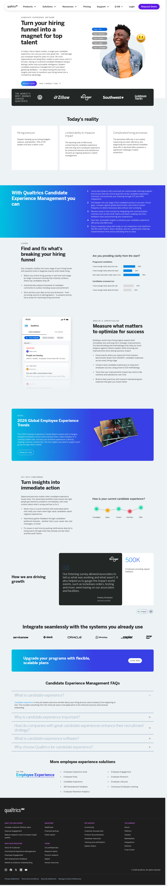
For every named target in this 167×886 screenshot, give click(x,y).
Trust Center (129, 850)
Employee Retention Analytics (77, 791)
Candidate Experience (73, 781)
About (126, 827)
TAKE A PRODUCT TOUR (48, 83)
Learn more (135, 660)
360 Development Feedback (76, 787)
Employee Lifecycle (119, 781)
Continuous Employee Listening (124, 787)
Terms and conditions (30, 879)
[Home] (12, 6)
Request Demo (149, 6)
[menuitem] (29, 6)
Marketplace (129, 838)
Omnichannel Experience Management (20, 851)
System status (90, 846)
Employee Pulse (70, 777)
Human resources (52, 863)
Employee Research (119, 777)
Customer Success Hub (93, 831)
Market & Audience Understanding (18, 863)
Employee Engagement (121, 772)
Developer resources (92, 838)
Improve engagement (13, 831)
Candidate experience (23, 702)
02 (151, 611)
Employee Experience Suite (75, 772)
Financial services (52, 831)
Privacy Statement (12, 879)
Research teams (51, 851)
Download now (25, 452)
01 (142, 611)
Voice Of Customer (12, 848)
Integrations (129, 842)
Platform (127, 831)
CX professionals (51, 848)
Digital (47, 859)
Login (132, 6)
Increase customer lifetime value (18, 827)
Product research (51, 855)
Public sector (50, 835)
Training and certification (94, 842)
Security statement (48, 879)
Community (89, 827)
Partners (127, 846)
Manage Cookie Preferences (69, 879)
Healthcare (49, 827)
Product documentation (94, 835)
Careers (127, 835)
